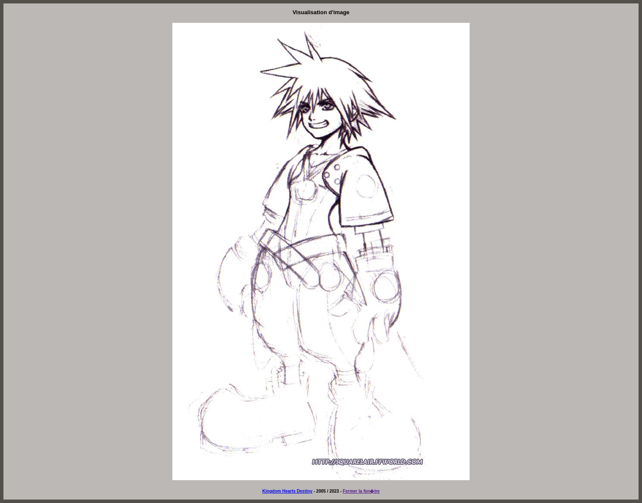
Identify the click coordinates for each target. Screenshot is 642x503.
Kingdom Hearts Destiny (287, 491)
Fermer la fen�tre (361, 491)
